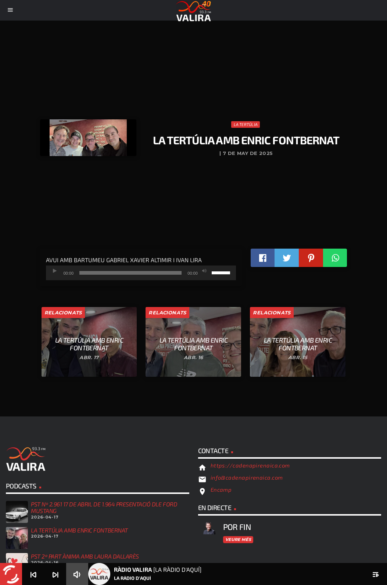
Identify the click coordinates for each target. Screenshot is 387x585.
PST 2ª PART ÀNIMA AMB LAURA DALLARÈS (85, 556)
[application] (141, 273)
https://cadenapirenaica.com (250, 465)
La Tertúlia (246, 124)
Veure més (238, 539)
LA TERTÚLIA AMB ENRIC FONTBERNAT (79, 530)
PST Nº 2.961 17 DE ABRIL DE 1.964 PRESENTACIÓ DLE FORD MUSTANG (104, 507)
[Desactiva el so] (204, 271)
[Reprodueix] (55, 271)
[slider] (130, 273)
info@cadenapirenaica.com (247, 477)
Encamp (221, 489)
